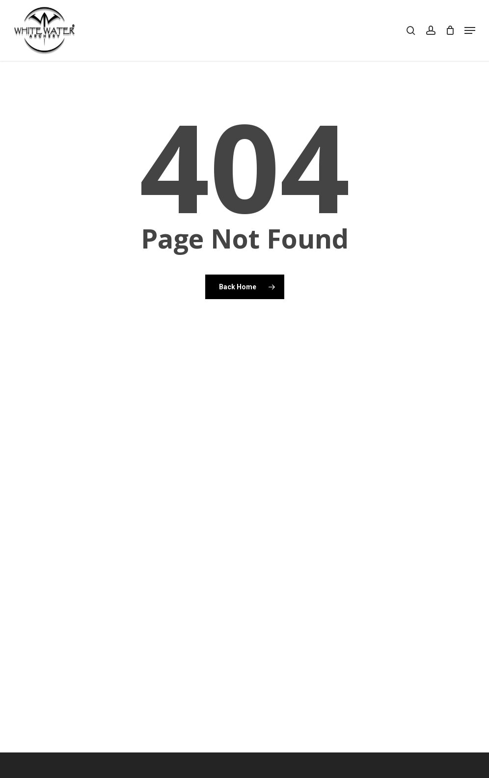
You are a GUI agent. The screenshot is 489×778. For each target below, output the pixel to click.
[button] (469, 30)
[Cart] (450, 30)
